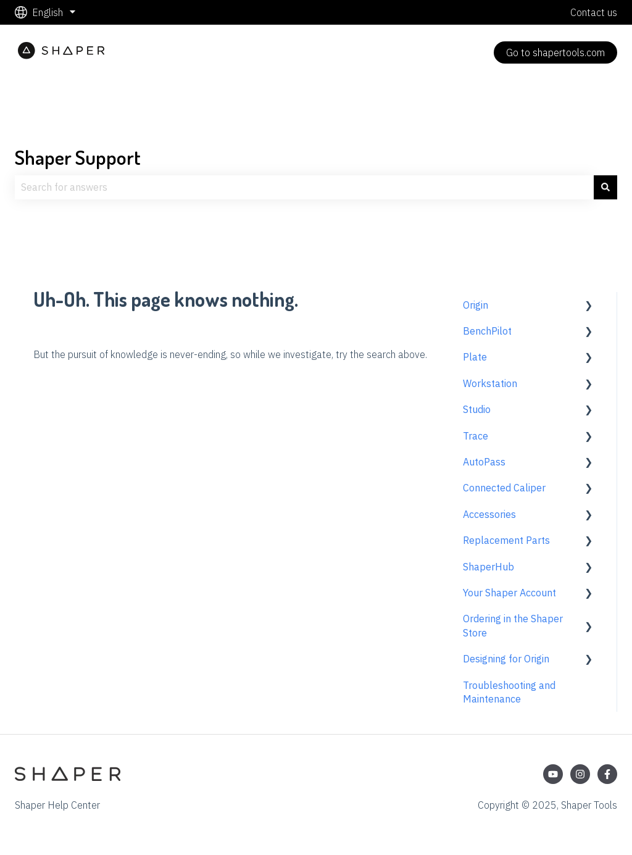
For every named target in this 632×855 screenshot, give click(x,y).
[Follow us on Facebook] (607, 774)
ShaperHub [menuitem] (488, 567)
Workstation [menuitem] (490, 383)
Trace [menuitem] (475, 436)
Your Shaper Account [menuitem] (509, 592)
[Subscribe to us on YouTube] (553, 774)
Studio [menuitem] (477, 409)
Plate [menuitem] (475, 357)
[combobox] (304, 187)
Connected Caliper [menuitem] (504, 488)
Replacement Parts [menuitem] (506, 540)
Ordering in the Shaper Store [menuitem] (513, 625)
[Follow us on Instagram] (580, 774)
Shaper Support (78, 157)
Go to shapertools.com (555, 52)
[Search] (605, 187)
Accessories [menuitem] (489, 514)
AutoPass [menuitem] (484, 462)
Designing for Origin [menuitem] (506, 659)
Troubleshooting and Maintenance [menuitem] (509, 692)
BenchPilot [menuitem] (487, 331)
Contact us (593, 12)
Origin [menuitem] (475, 305)
